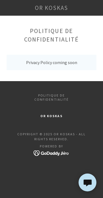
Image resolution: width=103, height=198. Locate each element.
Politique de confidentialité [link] (51, 97)
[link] (52, 7)
